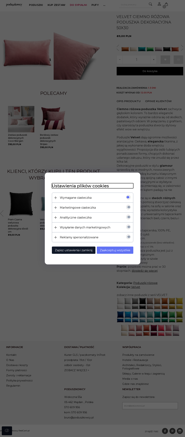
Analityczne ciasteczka (76, 217)
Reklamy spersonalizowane (79, 237)
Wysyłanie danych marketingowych (85, 227)
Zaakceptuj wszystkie (115, 250)
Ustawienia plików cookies (80, 185)
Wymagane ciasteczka (76, 197)
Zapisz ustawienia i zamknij (73, 250)
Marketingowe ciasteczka (78, 207)
